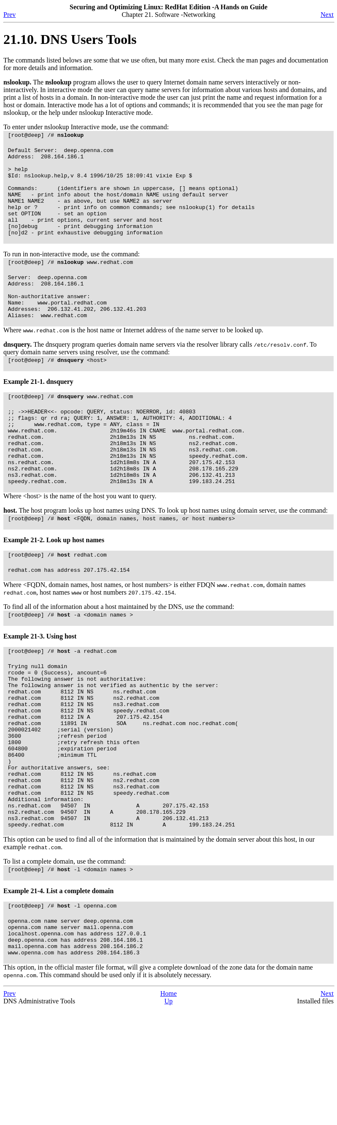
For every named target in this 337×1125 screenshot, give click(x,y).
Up (168, 1117)
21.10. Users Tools (70, 39)
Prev (9, 14)
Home (168, 1110)
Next (327, 14)
